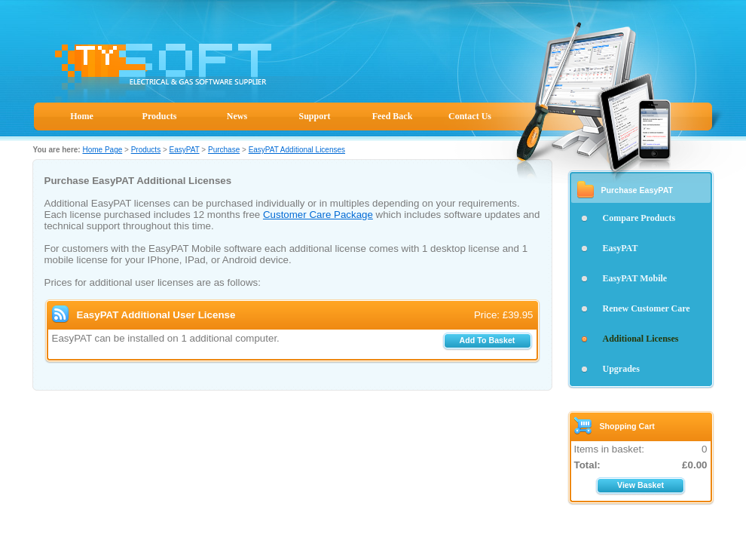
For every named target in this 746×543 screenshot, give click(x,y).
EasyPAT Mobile (635, 278)
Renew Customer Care (646, 308)
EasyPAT (185, 150)
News (237, 116)
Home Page (102, 150)
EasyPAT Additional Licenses (297, 150)
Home (81, 116)
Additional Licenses (641, 338)
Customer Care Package (318, 214)
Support (314, 116)
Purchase (224, 150)
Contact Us (469, 116)
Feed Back (392, 116)
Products (159, 116)
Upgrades (621, 369)
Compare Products (639, 218)
